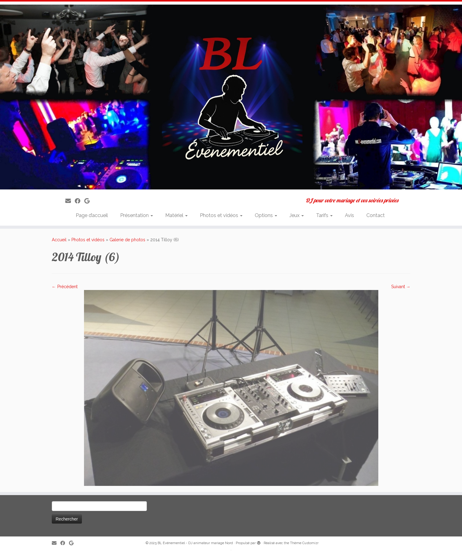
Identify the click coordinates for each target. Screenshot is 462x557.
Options (266, 215)
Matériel (176, 215)
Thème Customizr (304, 543)
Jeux (296, 215)
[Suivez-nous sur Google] (89, 201)
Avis (349, 215)
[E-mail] (70, 201)
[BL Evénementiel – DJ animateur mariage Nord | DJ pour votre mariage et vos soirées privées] (231, 97)
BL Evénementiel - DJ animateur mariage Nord (195, 543)
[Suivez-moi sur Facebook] (79, 201)
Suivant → (400, 286)
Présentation (136, 215)
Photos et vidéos (221, 215)
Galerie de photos (127, 239)
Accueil (59, 239)
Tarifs (324, 215)
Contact (375, 215)
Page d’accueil (92, 215)
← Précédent (65, 286)
